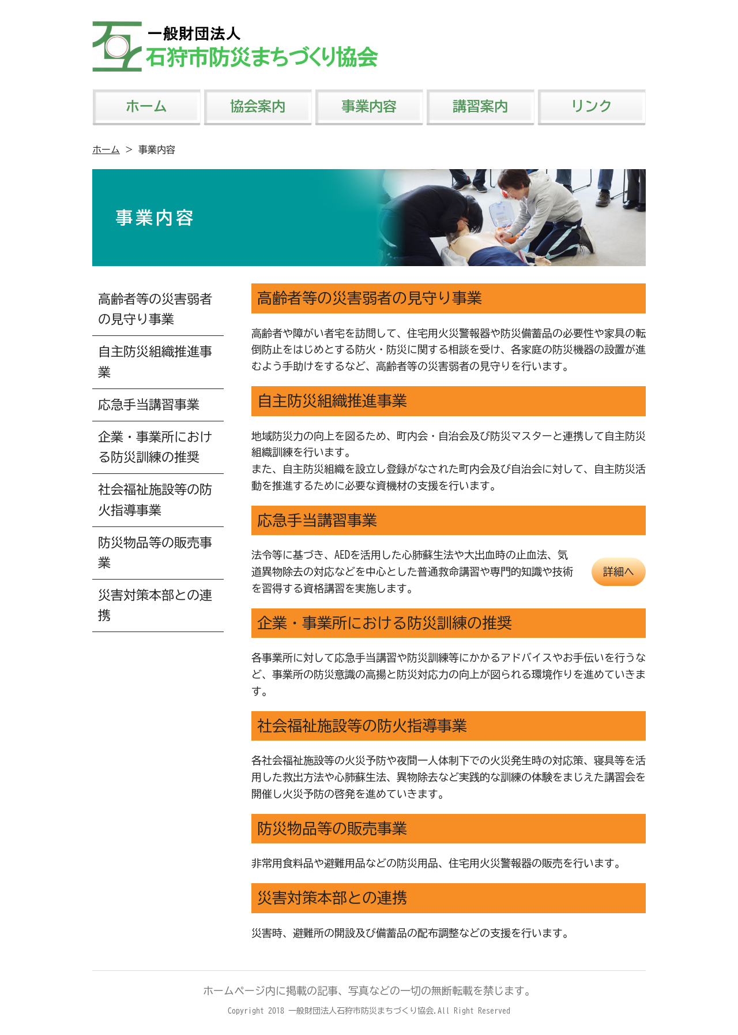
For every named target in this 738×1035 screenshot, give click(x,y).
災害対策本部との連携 (155, 605)
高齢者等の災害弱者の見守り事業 (155, 309)
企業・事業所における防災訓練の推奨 (155, 447)
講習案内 (480, 106)
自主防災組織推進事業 (155, 361)
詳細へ (618, 571)
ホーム (146, 106)
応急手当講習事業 (148, 404)
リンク (591, 106)
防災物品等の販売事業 (155, 552)
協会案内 (257, 106)
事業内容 (369, 106)
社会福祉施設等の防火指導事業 (155, 499)
